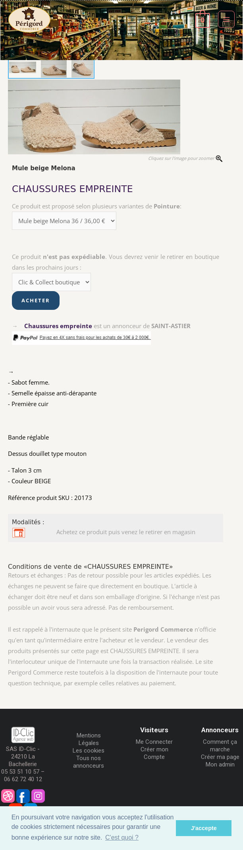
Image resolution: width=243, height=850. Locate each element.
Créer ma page (220, 757)
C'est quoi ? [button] (122, 837)
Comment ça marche (220, 745)
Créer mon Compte (154, 753)
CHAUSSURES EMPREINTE (72, 189)
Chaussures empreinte (58, 326)
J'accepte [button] (204, 828)
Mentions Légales (89, 739)
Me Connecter (154, 741)
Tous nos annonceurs (88, 762)
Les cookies (88, 750)
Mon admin (220, 764)
